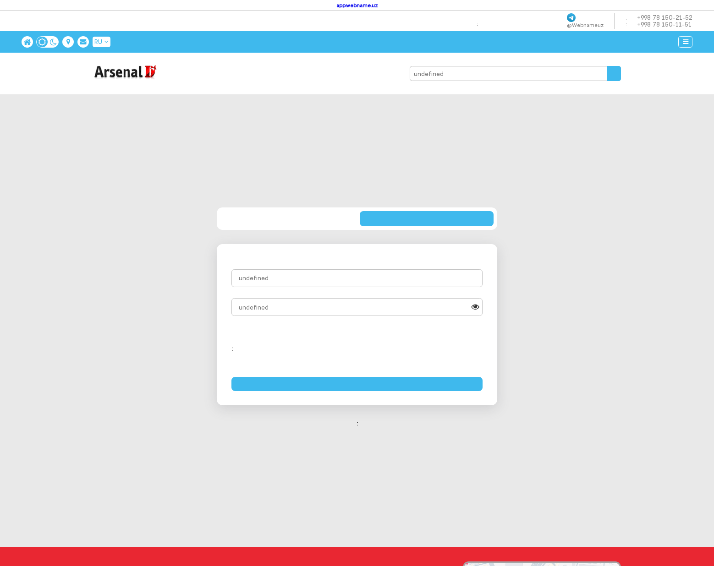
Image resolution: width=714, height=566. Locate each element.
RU (101, 41)
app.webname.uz (357, 5)
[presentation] (413, 348)
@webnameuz (585, 25)
